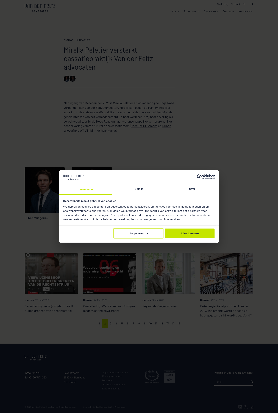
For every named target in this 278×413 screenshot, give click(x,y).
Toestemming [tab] (85, 189)
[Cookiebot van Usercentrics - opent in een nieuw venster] (199, 177)
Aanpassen (138, 233)
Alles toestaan (190, 233)
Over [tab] (192, 188)
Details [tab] (139, 188)
